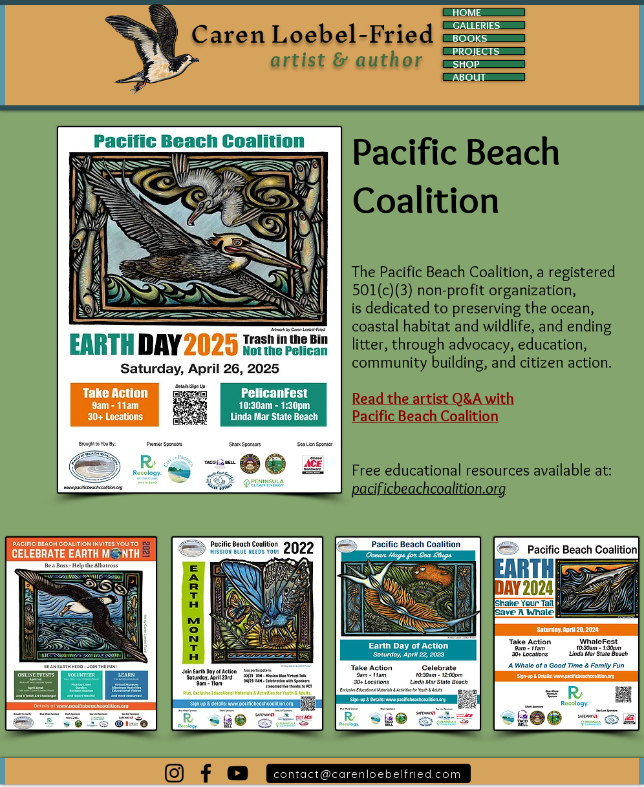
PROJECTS (476, 51)
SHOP (466, 64)
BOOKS (470, 38)
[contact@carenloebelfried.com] (368, 773)
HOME (467, 12)
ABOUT (469, 77)
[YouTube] (237, 773)
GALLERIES (476, 25)
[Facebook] (206, 773)
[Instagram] (174, 773)
